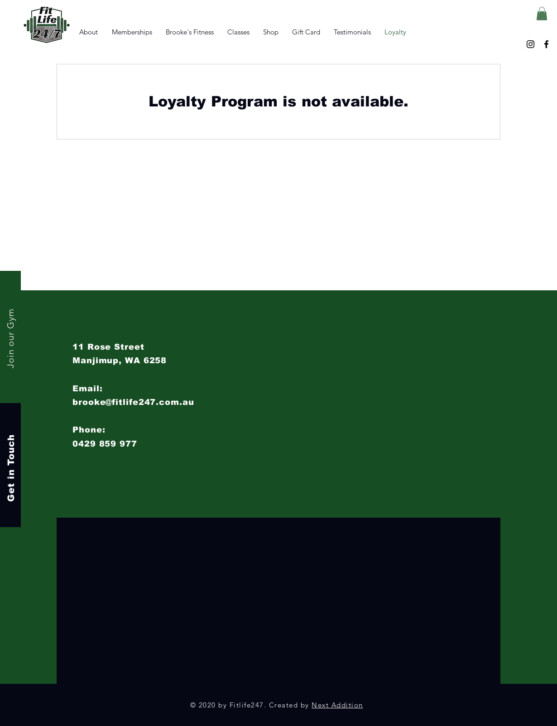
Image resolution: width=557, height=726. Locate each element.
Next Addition (337, 705)
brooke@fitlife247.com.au (133, 402)
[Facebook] (546, 44)
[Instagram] (530, 44)
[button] (541, 13)
